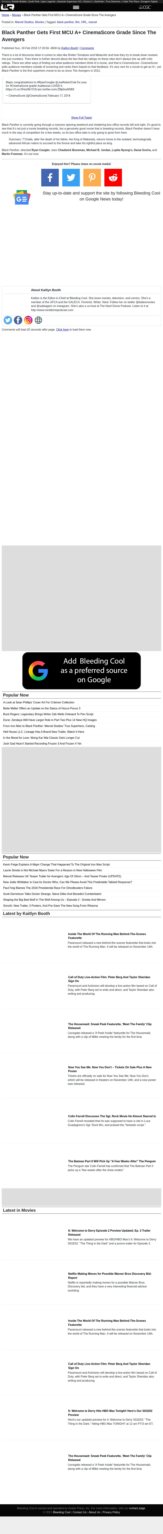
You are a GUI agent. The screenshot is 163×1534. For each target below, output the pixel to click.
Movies (39, 22)
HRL (84, 22)
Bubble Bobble (19, 1)
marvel (92, 22)
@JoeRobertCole (65, 82)
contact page (137, 1508)
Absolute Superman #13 (69, 1)
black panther (65, 22)
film (77, 22)
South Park (33, 1)
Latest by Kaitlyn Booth (26, 913)
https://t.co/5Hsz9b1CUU (21, 89)
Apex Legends (48, 1)
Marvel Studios (24, 22)
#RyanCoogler (46, 82)
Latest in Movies (19, 1210)
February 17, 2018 (59, 95)
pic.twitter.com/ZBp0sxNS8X (56, 89)
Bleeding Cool (61, 1512)
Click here (62, 329)
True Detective (113, 1)
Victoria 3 (87, 1)
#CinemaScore (19, 85)
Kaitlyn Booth (69, 48)
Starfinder (99, 1)
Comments (87, 48)
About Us (94, 1512)
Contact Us (80, 1512)
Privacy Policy (111, 1512)
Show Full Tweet (81, 117)
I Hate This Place (130, 1)
